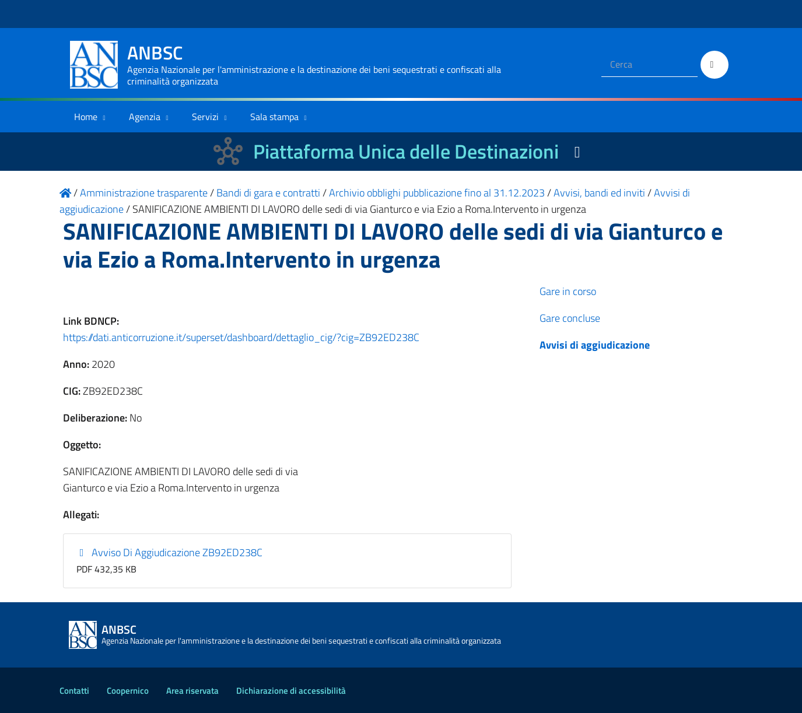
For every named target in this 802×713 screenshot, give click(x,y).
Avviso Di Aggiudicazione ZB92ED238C (169, 552)
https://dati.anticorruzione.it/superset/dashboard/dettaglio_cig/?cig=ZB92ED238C (241, 337)
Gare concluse (570, 318)
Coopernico (128, 690)
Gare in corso (568, 291)
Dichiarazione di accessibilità (291, 690)
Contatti (74, 690)
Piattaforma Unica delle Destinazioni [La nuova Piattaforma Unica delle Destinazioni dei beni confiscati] (406, 151)
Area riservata (192, 690)
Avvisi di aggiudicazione (595, 345)
